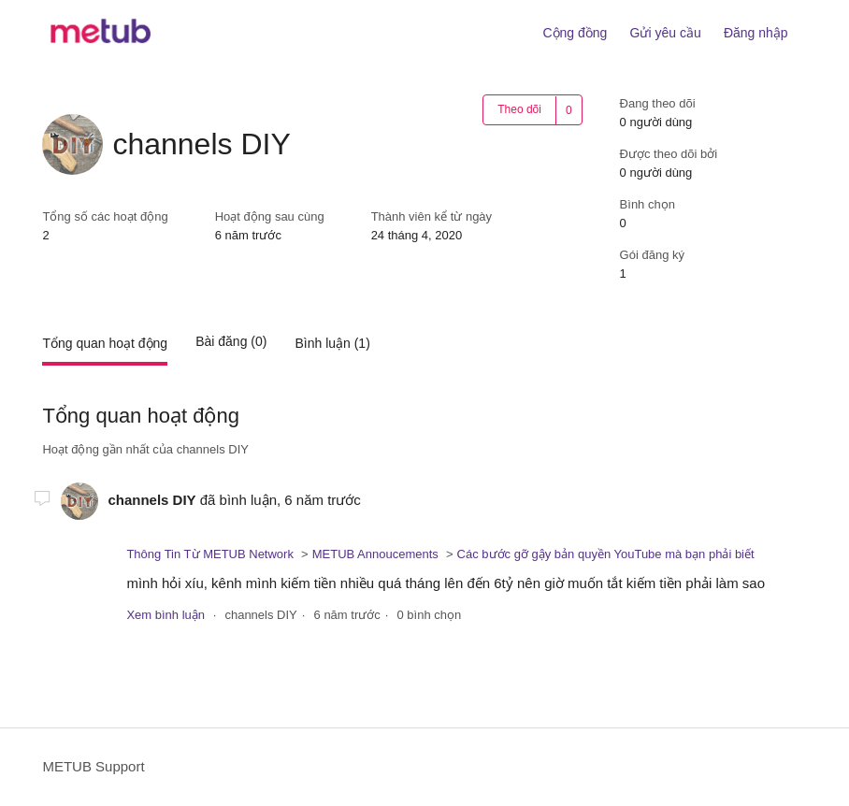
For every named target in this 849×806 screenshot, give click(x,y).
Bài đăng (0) (230, 341)
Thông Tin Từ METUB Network (210, 554)
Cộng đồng (574, 32)
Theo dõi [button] (519, 109)
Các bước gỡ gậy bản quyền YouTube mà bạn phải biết (606, 554)
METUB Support (93, 766)
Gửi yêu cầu (665, 32)
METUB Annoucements (375, 554)
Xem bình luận (165, 615)
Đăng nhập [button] (756, 32)
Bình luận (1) (332, 343)
